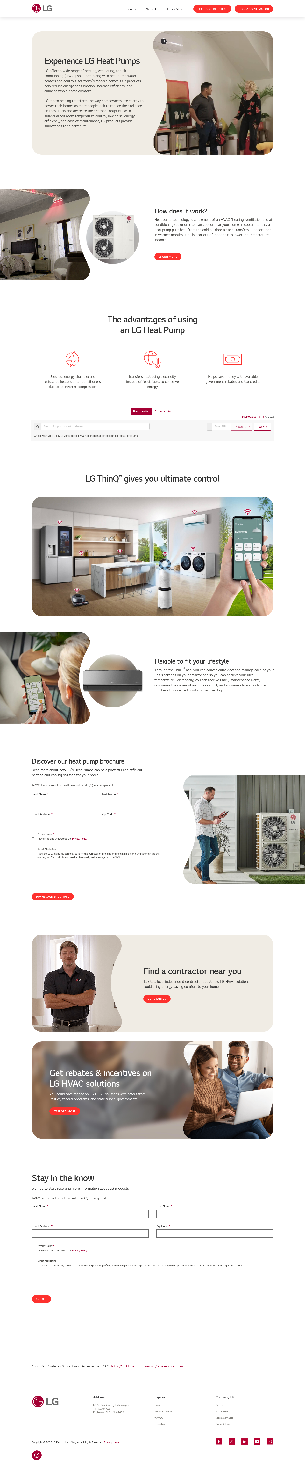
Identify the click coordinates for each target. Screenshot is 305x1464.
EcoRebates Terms (253, 416)
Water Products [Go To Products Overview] (163, 1411)
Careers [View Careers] (220, 1405)
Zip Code (109, 814)
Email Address (42, 814)
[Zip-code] (133, 822)
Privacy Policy (79, 838)
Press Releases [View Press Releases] (224, 1424)
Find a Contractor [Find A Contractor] (254, 9)
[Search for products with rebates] (95, 426)
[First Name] (63, 802)
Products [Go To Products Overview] (130, 9)
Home (157, 1405)
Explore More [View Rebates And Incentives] (64, 1111)
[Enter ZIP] (221, 426)
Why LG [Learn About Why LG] (151, 9)
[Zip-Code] (214, 1233)
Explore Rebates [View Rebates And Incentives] (212, 9)
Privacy (108, 1442)
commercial (163, 411)
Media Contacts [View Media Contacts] (224, 1417)
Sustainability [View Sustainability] (223, 1411)
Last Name (110, 794)
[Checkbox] (33, 1248)
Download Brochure (53, 896)
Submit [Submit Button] (41, 1299)
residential (141, 411)
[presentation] (61, 873)
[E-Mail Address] (63, 822)
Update (241, 427)
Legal (117, 1442)
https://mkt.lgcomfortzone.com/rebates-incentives (147, 1366)
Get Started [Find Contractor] (156, 998)
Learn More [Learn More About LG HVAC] (175, 9)
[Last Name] (133, 802)
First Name (40, 794)
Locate (262, 427)
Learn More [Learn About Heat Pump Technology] (168, 256)
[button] (37, 1455)
